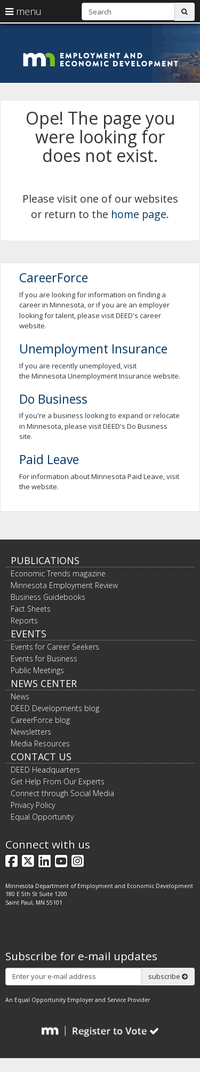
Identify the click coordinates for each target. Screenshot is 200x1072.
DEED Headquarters (45, 770)
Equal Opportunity (42, 817)
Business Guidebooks (48, 597)
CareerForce (53, 277)
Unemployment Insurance (93, 348)
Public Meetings (37, 670)
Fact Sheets (31, 609)
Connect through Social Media (62, 793)
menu (23, 11)
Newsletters (31, 732)
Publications (45, 560)
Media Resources (40, 743)
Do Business (53, 398)
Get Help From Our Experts (58, 781)
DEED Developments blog (55, 708)
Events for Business (44, 658)
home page (138, 214)
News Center (44, 683)
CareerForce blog (40, 720)
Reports (24, 620)
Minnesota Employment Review (64, 585)
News (20, 696)
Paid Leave (49, 459)
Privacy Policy (33, 805)
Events (28, 633)
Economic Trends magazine (58, 573)
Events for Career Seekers (55, 647)
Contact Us (41, 756)
